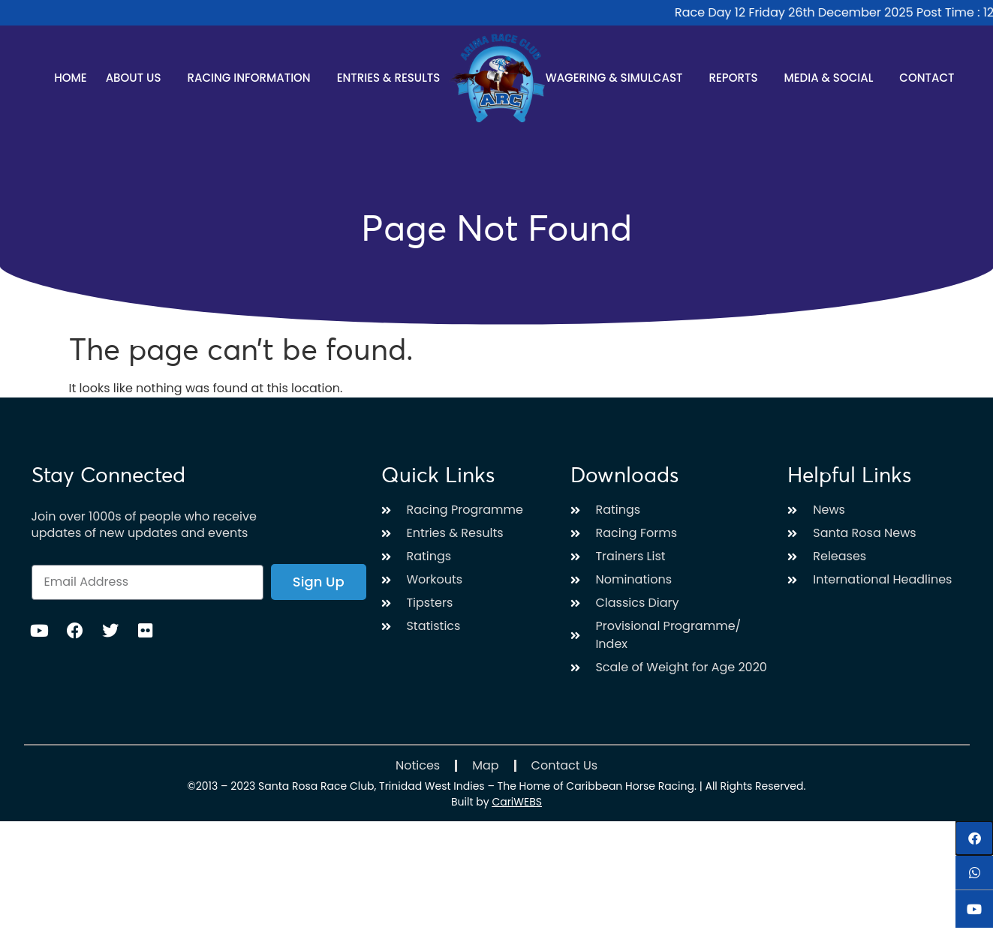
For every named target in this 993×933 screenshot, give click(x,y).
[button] (974, 838)
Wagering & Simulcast (618, 78)
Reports (737, 78)
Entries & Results (392, 78)
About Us (137, 78)
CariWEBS (517, 801)
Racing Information (252, 78)
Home (70, 78)
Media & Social (832, 78)
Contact (926, 78)
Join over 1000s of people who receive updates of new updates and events (144, 525)
